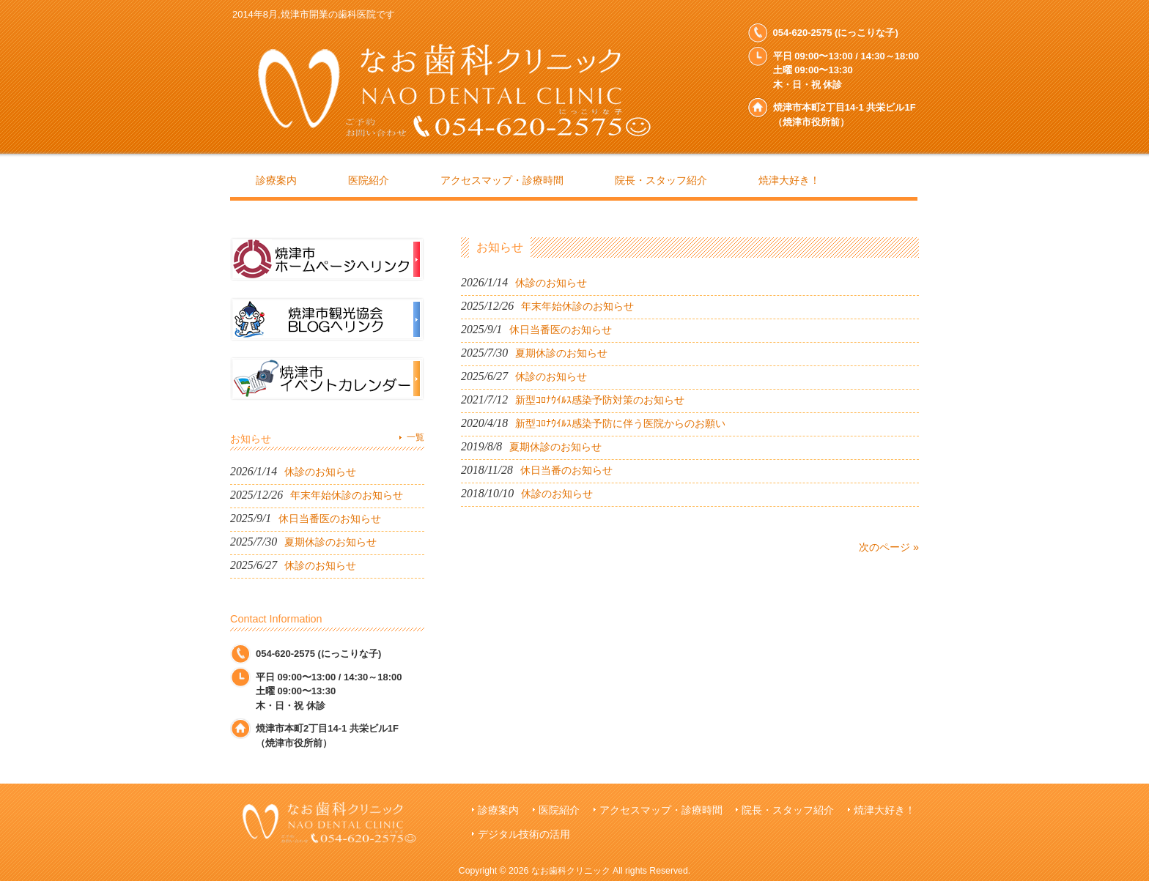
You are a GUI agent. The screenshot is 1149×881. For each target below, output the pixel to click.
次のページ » (889, 547)
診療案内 (498, 810)
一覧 (415, 437)
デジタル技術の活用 (524, 834)
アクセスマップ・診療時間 (661, 810)
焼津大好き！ (884, 810)
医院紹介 (559, 810)
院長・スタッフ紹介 (788, 810)
